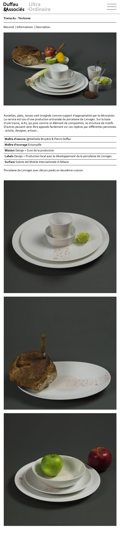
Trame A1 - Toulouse (17, 18)
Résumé (9, 27)
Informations (25, 27)
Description (43, 27)
